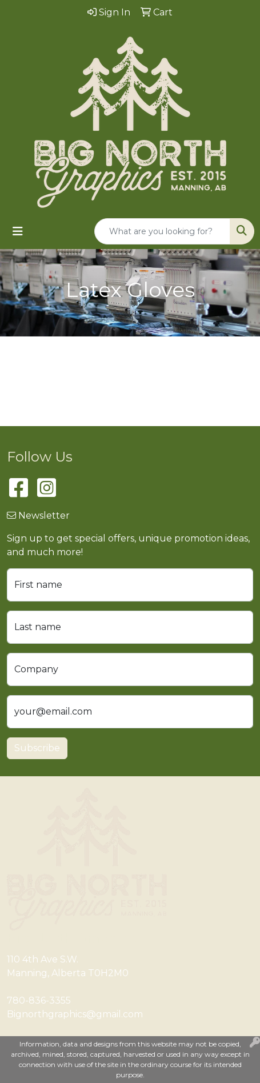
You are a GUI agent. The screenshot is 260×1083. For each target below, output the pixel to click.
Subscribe (37, 748)
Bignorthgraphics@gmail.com (75, 1014)
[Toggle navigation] (18, 231)
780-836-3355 (39, 1000)
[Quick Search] (162, 231)
